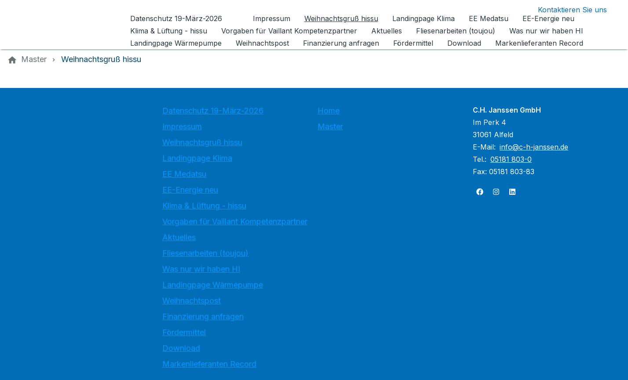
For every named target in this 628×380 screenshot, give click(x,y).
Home (329, 110)
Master (330, 126)
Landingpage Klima (197, 158)
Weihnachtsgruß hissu (202, 142)
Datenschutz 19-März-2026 (212, 110)
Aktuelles (179, 237)
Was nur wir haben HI (201, 269)
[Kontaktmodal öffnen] (565, 10)
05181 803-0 (511, 159)
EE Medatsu (184, 174)
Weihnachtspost (191, 300)
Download (181, 348)
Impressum (182, 126)
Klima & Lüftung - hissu (204, 205)
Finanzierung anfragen (203, 316)
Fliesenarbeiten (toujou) (205, 253)
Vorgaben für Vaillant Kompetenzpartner (234, 221)
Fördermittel (184, 332)
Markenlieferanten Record (209, 364)
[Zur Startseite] (67, 24)
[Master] (34, 59)
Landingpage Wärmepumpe (212, 284)
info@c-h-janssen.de (534, 146)
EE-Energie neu (190, 189)
